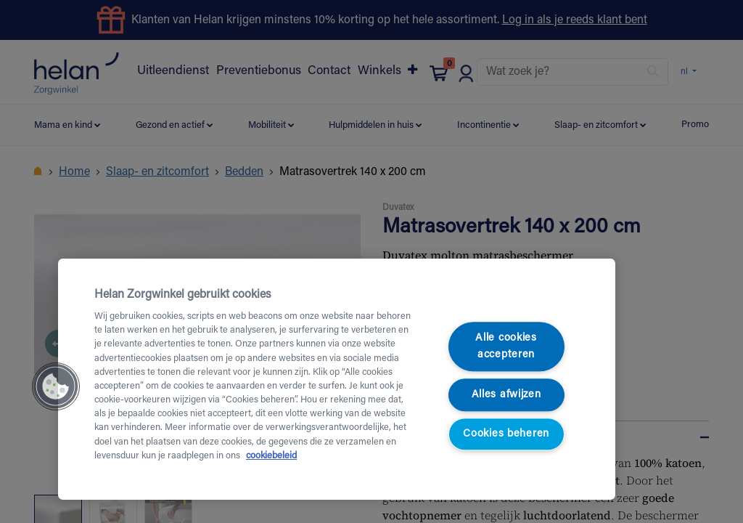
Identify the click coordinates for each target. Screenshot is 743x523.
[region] (336, 379)
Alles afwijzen (506, 394)
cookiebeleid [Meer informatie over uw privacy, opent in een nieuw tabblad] (271, 456)
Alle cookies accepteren (506, 346)
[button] (56, 386)
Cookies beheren (506, 434)
